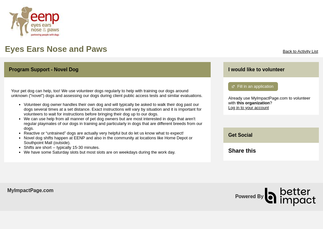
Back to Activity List (300, 51)
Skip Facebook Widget (276, 153)
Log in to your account (248, 107)
